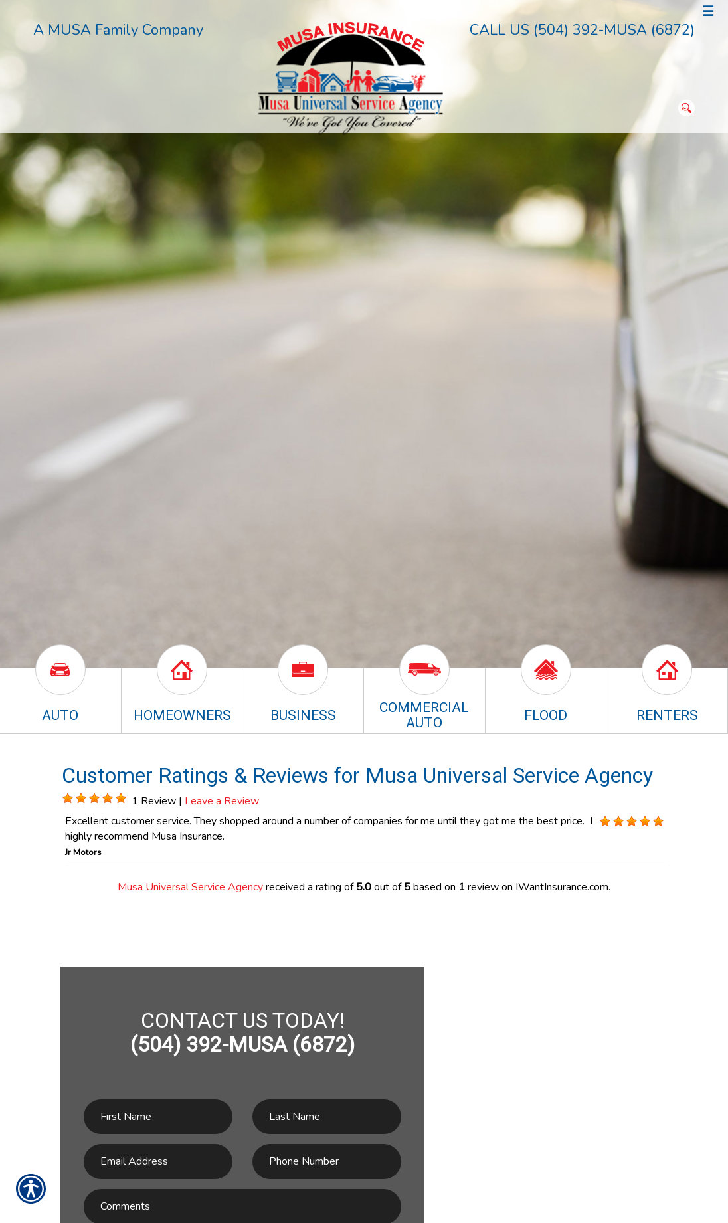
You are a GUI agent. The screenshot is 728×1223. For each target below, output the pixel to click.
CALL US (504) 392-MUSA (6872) (582, 30)
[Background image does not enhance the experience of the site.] (68, 798)
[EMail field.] (158, 1161)
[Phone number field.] (326, 1161)
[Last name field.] (326, 1117)
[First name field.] (158, 1117)
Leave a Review (222, 801)
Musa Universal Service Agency (190, 887)
